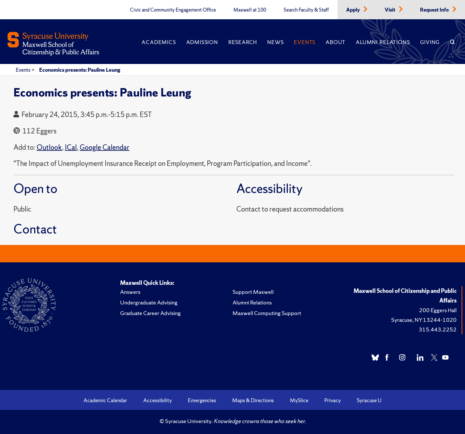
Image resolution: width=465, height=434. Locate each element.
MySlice (299, 400)
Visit (390, 10)
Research (242, 42)
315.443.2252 (438, 329)
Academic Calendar (105, 400)
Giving (430, 42)
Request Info (435, 10)
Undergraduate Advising (149, 302)
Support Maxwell (253, 291)
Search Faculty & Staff (306, 10)
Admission (202, 42)
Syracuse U (369, 400)
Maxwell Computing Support (266, 313)
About (336, 42)
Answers (130, 291)
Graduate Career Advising (150, 313)
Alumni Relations (383, 42)
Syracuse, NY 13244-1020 (424, 319)
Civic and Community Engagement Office (173, 10)
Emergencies (202, 400)
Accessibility (157, 400)
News (275, 42)
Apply (353, 10)
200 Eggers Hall (438, 310)
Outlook (49, 147)
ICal (71, 147)
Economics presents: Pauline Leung (79, 69)
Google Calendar (104, 147)
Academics (159, 42)
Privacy (332, 400)
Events (304, 42)
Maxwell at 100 (249, 10)
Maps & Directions (253, 400)
